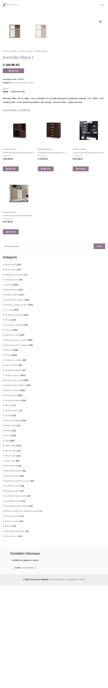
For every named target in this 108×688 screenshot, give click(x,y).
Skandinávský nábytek (15, 487)
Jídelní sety (10, 563)
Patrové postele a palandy (17, 447)
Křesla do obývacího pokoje (17, 583)
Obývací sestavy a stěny (16, 442)
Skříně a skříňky (12, 492)
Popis (5, 194)
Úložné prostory (12, 513)
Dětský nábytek (12, 397)
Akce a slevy (10, 372)
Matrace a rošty (12, 437)
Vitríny (8, 538)
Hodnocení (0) (18, 194)
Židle (7, 543)
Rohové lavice (11, 638)
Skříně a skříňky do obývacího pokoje (22, 613)
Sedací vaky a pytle (13, 482)
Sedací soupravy (12, 477)
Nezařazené (10, 367)
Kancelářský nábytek (14, 402)
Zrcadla (8, 518)
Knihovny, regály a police (16, 407)
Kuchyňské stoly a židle (15, 598)
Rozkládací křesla (13, 603)
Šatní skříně (10, 568)
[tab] (5, 194)
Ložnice (8, 432)
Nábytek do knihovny (14, 377)
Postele (8, 457)
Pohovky (9, 452)
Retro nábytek (11, 467)
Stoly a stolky (11, 497)
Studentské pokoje (13, 503)
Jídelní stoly (10, 558)
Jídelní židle (10, 548)
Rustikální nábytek (13, 472)
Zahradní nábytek (13, 523)
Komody (9, 412)
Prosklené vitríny (12, 588)
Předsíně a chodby (13, 462)
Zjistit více (13, 173)
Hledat (99, 348)
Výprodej (9, 387)
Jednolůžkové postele (14, 633)
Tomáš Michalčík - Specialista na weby (67, 682)
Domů (5, 153)
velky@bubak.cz (28, 670)
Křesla (8, 422)
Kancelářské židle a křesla (17, 608)
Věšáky (8, 533)
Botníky (8, 628)
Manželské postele (13, 573)
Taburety (9, 507)
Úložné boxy (10, 528)
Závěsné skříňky (12, 618)
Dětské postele (11, 578)
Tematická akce (12, 382)
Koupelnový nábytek (14, 417)
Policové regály (12, 623)
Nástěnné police (12, 593)
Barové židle (10, 553)
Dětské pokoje (11, 392)
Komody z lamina (25, 153)
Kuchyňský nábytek (13, 427)
